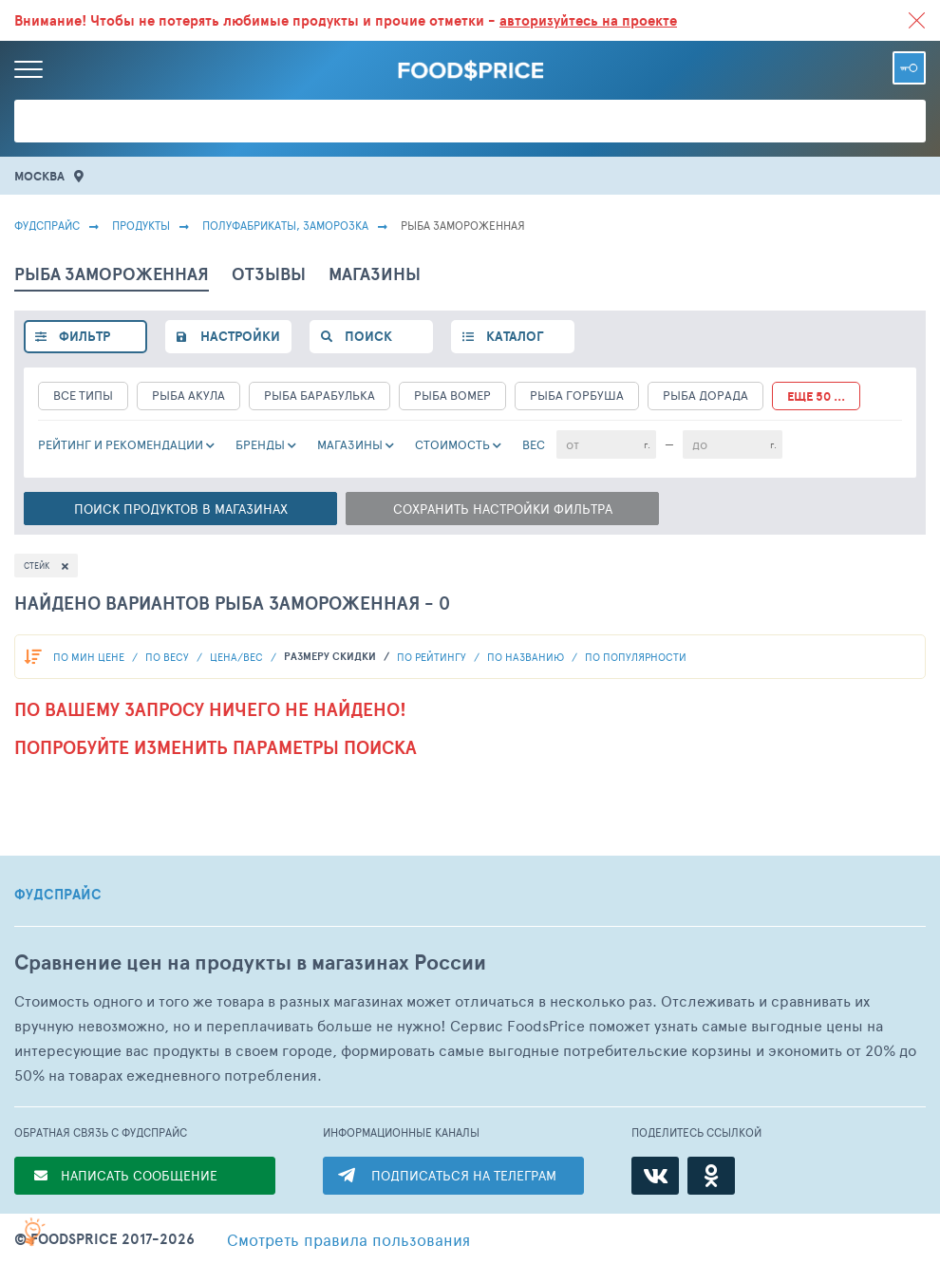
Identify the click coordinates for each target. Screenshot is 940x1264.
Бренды (260, 444)
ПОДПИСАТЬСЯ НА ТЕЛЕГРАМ (463, 1175)
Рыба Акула (188, 395)
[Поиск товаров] (470, 121)
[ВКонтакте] (655, 1176)
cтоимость (452, 444)
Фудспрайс (47, 225)
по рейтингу (433, 657)
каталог (514, 336)
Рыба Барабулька (319, 395)
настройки (240, 336)
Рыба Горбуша (577, 395)
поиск (368, 336)
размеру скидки (331, 656)
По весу (168, 657)
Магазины (350, 444)
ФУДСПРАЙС (58, 894)
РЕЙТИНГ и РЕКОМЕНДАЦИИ (120, 444)
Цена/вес (238, 657)
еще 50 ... (816, 396)
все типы (83, 395)
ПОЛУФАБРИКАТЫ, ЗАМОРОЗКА (285, 225)
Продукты (141, 225)
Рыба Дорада (705, 395)
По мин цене (90, 657)
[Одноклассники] (711, 1176)
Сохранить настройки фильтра (502, 509)
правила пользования (348, 1239)
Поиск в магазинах (181, 509)
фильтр (84, 336)
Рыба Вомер (452, 395)
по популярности (635, 657)
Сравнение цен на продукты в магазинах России (250, 962)
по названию (527, 657)
